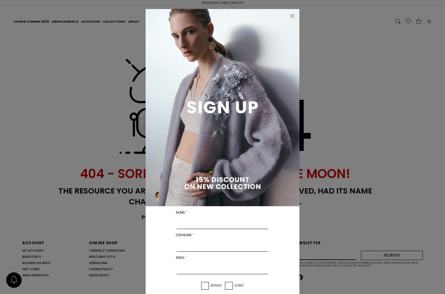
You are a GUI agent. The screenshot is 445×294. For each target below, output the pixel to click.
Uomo (239, 285)
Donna (216, 285)
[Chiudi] (292, 16)
